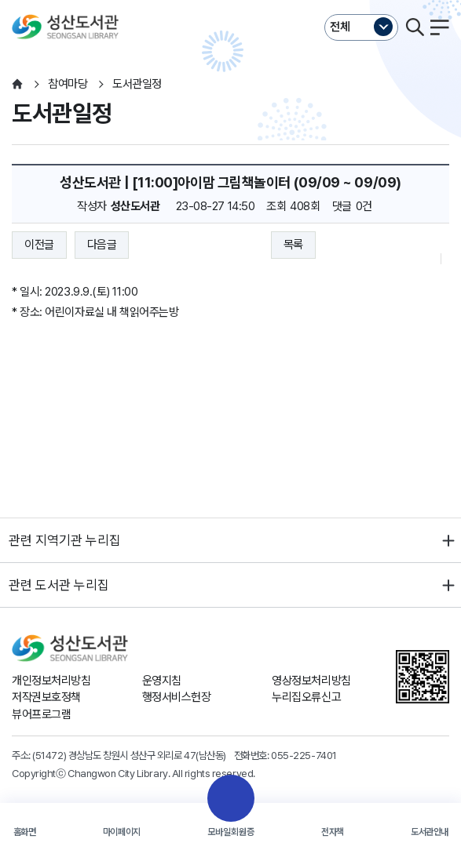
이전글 (39, 245)
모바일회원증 (230, 831)
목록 (293, 245)
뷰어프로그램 (41, 714)
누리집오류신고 (306, 697)
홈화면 (24, 831)
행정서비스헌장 (176, 697)
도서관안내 (429, 831)
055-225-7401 (304, 755)
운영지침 (161, 681)
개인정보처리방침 (51, 681)
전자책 (332, 831)
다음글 (102, 245)
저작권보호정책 (46, 697)
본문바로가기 (230, 0)
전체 (340, 27)
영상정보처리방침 (311, 681)
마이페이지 (122, 831)
